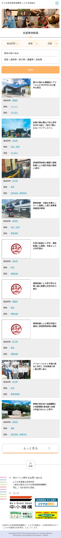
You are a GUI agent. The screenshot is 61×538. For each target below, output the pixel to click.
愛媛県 (15, 100)
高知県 (15, 141)
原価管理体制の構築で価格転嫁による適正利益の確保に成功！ (44, 165)
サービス (14, 106)
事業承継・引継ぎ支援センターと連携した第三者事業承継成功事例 (44, 206)
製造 (12, 187)
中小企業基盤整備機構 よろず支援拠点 (18, 3)
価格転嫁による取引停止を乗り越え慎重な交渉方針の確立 (44, 286)
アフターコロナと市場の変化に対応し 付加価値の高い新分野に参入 (44, 366)
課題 (50, 43)
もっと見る (30, 448)
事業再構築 (15, 394)
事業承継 (14, 233)
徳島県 (15, 221)
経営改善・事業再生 (19, 193)
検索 (30, 69)
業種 (30, 43)
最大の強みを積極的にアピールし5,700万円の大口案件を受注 (44, 85)
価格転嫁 (14, 273)
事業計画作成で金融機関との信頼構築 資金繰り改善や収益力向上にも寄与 (44, 407)
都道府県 (11, 43)
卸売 (12, 267)
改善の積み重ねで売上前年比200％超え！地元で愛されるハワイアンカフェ (44, 125)
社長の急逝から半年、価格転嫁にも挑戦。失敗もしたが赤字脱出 (44, 246)
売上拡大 (14, 112)
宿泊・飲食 (15, 147)
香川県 (15, 181)
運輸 (12, 428)
